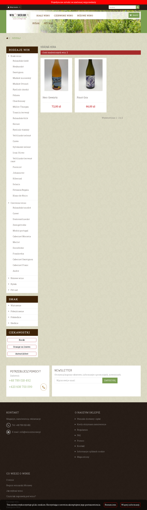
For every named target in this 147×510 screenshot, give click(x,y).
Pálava (16, 95)
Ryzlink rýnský (21, 89)
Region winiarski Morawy (19, 485)
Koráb (22, 340)
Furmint (17, 167)
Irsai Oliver (18, 152)
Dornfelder (18, 248)
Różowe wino (85, 15)
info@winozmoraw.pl (30, 432)
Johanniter (18, 172)
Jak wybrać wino (14, 490)
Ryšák (36, 23)
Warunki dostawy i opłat (88, 419)
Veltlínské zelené (22, 135)
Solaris (16, 184)
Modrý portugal (20, 230)
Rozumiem (110, 504)
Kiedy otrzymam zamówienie (91, 424)
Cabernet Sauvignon (23, 259)
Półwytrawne (17, 311)
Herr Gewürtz (50, 97)
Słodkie (14, 323)
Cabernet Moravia (22, 236)
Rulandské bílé (20, 118)
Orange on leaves (21, 346)
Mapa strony (83, 457)
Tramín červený (21, 112)
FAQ (79, 435)
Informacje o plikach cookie (91, 451)
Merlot (16, 242)
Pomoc (80, 440)
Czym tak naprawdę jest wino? (21, 496)
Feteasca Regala (21, 190)
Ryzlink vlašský (21, 129)
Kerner (16, 124)
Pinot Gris (82, 97)
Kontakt (81, 446)
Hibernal (17, 178)
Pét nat (48, 23)
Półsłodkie (16, 317)
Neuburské (18, 66)
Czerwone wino (63, 15)
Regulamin (82, 429)
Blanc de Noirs (20, 195)
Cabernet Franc (20, 265)
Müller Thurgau (21, 106)
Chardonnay (19, 101)
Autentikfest (21, 353)
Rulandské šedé (21, 60)
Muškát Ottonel (20, 83)
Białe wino (43, 15)
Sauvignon (18, 72)
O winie (10, 480)
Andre (16, 271)
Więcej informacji (130, 504)
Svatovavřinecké (21, 219)
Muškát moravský (22, 78)
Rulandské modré (22, 207)
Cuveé (16, 213)
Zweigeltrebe (19, 225)
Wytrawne (16, 305)
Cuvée (16, 141)
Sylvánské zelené (22, 147)
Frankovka (18, 253)
